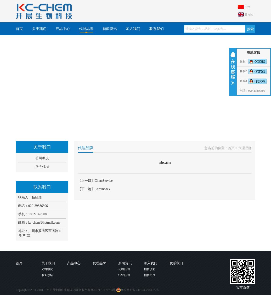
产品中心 (63, 29)
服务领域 (42, 167)
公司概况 (42, 158)
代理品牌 (86, 29)
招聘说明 (149, 269)
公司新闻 (124, 269)
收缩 (232, 68)
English (249, 14)
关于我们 (39, 29)
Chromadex (102, 189)
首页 (19, 29)
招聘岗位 (149, 275)
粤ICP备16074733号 (103, 290)
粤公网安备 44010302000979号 (137, 290)
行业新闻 (124, 275)
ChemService (104, 180)
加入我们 (133, 29)
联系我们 (156, 29)
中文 (248, 7)
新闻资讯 (109, 29)
